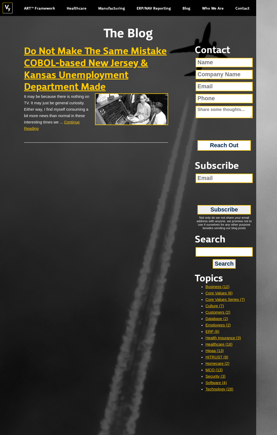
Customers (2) (217, 312)
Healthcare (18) (218, 344)
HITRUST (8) (216, 357)
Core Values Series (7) (225, 299)
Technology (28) (219, 389)
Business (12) (217, 287)
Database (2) (216, 319)
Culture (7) (214, 306)
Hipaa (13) (214, 351)
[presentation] (224, 127)
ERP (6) (212, 331)
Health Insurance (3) (223, 338)
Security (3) (215, 376)
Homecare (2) (217, 363)
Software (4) (216, 383)
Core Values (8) (219, 293)
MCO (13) (214, 370)
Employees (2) (218, 325)
